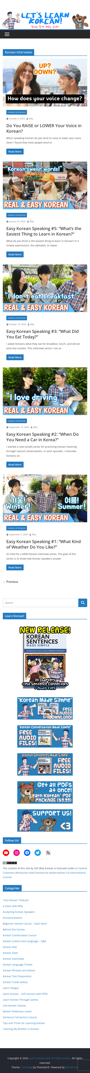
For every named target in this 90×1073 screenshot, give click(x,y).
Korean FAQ (10, 947)
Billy (31, 118)
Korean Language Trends (17, 964)
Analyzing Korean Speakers (19, 912)
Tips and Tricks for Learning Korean (24, 1023)
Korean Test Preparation (17, 976)
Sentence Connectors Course (20, 1017)
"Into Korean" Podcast (16, 900)
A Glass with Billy (13, 906)
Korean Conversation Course (19, 935)
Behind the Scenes (14, 929)
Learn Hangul (11, 988)
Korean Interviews (17, 112)
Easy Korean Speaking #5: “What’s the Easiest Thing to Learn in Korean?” (43, 231)
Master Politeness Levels (17, 1011)
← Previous (10, 582)
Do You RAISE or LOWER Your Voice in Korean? (44, 128)
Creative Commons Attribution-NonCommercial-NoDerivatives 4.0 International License (45, 873)
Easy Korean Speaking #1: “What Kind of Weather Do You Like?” (43, 544)
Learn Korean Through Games (20, 999)
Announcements (12, 917)
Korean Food (10, 953)
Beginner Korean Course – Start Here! (25, 923)
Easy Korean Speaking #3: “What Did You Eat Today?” (42, 334)
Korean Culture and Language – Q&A (24, 941)
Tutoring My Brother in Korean (21, 1029)
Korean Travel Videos (15, 982)
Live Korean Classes (14, 1005)
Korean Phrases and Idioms (19, 970)
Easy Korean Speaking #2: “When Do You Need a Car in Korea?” (42, 437)
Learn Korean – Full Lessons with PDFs (25, 993)
